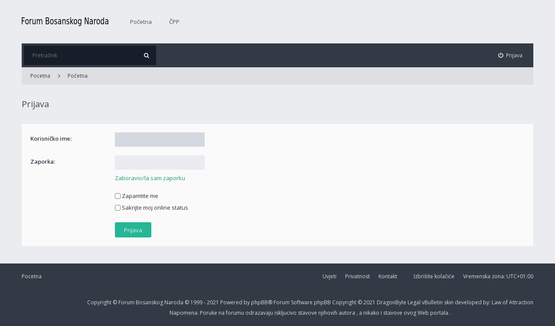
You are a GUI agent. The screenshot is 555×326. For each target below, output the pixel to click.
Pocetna (32, 276)
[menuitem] (511, 55)
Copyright (99, 302)
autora (347, 312)
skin (449, 302)
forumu (235, 312)
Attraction (521, 302)
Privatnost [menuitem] (357, 276)
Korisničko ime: (51, 138)
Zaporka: (42, 161)
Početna (141, 22)
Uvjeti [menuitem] (329, 276)
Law (497, 302)
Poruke (209, 312)
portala (440, 312)
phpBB (323, 302)
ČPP (174, 22)
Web (424, 312)
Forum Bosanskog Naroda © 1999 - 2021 (169, 302)
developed (469, 302)
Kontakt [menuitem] (388, 276)
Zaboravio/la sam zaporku (150, 178)
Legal (414, 302)
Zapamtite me (136, 196)
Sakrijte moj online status (151, 207)
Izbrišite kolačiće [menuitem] (434, 276)
